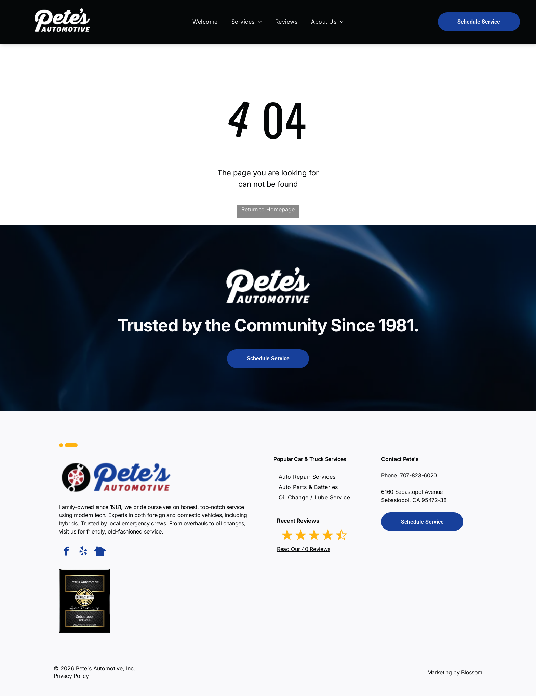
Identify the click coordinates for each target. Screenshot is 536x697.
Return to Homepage (268, 210)
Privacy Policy (71, 676)
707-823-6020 (418, 476)
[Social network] (100, 552)
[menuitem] (205, 22)
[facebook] (66, 552)
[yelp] (83, 552)
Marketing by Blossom (455, 673)
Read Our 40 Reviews (303, 549)
